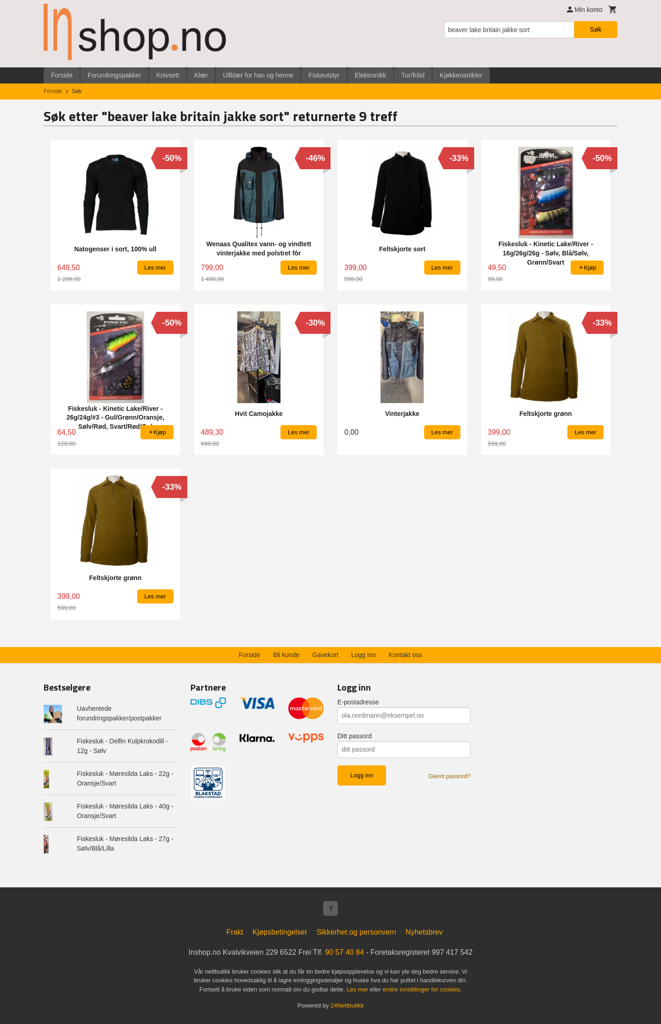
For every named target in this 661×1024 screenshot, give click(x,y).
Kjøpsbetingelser (279, 932)
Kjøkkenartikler (461, 75)
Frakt (234, 932)
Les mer (358, 989)
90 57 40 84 (344, 952)
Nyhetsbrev (424, 932)
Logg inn (363, 655)
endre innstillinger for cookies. (422, 989)
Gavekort (325, 655)
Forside (62, 75)
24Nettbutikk (347, 1005)
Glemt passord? (449, 776)
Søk (595, 29)
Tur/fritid (413, 75)
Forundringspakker (114, 75)
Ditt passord (354, 736)
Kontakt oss (405, 655)
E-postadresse (358, 702)
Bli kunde (286, 655)
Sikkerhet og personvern (356, 932)
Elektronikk (370, 75)
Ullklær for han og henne (258, 75)
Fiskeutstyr (324, 75)
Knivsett (167, 75)
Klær (201, 75)
